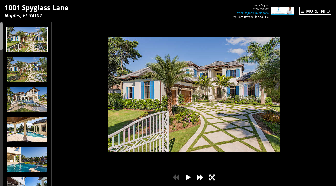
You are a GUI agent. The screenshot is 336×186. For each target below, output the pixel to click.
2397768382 (253, 9)
